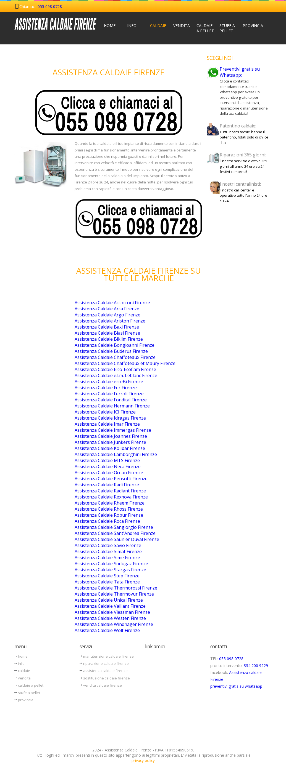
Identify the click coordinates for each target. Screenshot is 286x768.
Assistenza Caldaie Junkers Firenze (110, 442)
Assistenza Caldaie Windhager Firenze (114, 624)
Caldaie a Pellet (205, 28)
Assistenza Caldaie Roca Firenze (107, 521)
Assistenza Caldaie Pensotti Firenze (111, 479)
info (21, 663)
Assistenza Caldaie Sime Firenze (107, 557)
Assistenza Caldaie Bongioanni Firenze (114, 345)
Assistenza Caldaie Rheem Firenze (110, 503)
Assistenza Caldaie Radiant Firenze (110, 491)
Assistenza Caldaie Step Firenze (107, 576)
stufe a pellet (29, 692)
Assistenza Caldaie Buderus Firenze (111, 351)
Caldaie (158, 25)
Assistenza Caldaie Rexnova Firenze (111, 497)
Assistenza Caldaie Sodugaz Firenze (111, 564)
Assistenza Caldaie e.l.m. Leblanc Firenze (116, 375)
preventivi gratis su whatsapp (236, 686)
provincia (25, 699)
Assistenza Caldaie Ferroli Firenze (109, 394)
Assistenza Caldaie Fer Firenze (106, 388)
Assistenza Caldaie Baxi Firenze (107, 327)
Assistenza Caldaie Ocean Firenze (109, 473)
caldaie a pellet (30, 685)
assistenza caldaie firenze (105, 670)
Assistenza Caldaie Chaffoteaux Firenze (115, 357)
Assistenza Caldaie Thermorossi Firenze (116, 588)
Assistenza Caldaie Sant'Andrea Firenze (115, 533)
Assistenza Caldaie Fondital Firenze (111, 400)
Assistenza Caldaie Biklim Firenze (109, 339)
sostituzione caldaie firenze (106, 678)
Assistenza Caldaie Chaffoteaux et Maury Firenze (125, 363)
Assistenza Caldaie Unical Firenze (109, 600)
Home (110, 25)
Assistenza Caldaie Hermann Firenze (112, 406)
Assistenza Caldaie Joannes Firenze (111, 436)
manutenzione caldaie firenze (108, 656)
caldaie (24, 670)
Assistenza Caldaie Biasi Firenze (107, 333)
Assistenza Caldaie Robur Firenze (109, 515)
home (23, 656)
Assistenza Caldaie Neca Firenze (108, 466)
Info (132, 25)
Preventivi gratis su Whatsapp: (240, 72)
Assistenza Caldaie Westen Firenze (110, 618)
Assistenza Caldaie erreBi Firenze (109, 381)
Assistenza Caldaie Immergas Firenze (113, 430)
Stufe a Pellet (227, 28)
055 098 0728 (50, 6)
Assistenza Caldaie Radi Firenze (107, 485)
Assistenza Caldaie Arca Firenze (107, 309)
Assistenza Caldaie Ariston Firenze (110, 321)
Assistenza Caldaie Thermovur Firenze (114, 594)
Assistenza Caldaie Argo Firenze (107, 315)
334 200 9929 (256, 665)
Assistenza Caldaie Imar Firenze (107, 424)
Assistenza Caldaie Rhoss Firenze (109, 509)
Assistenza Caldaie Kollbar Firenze (110, 448)
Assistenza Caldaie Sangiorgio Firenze (114, 527)
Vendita (181, 25)
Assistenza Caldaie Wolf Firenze (107, 630)
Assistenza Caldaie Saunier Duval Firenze (117, 539)
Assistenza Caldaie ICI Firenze (105, 412)
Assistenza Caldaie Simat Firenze (108, 551)
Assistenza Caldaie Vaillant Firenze (110, 606)
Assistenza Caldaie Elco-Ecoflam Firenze (115, 369)
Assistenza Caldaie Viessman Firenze (112, 612)
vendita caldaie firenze (102, 685)
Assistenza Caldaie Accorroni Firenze (112, 303)
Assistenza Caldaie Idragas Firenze (110, 418)
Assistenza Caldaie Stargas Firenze (110, 570)
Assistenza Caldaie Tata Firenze (107, 582)
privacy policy (143, 760)
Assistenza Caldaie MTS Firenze (107, 460)
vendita (24, 678)
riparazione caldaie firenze (106, 663)
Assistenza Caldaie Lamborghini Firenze (116, 454)
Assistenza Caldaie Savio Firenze (108, 545)
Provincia (252, 25)
